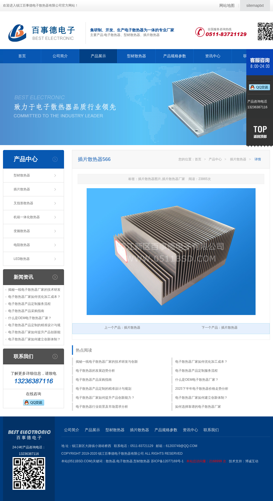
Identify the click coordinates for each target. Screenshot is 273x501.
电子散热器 (124, 461)
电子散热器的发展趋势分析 (95, 371)
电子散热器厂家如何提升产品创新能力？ (105, 398)
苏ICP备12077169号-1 (190, 461)
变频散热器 (22, 231)
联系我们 (211, 430)
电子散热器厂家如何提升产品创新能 (34, 332)
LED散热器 (22, 259)
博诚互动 (251, 461)
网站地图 (227, 5)
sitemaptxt (255, 5)
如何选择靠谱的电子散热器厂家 (198, 407)
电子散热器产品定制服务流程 (29, 304)
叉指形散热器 (23, 203)
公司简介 (60, 56)
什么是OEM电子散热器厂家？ (29, 318)
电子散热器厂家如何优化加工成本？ (34, 297)
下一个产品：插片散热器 (220, 327)
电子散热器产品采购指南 (26, 311)
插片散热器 (22, 189)
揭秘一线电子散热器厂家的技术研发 (34, 290)
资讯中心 (212, 56)
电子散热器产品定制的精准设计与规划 (103, 389)
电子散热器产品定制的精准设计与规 (34, 325)
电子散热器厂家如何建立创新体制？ (34, 339)
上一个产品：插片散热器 (122, 327)
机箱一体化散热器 (27, 217)
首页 (22, 56)
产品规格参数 (174, 56)
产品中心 (215, 159)
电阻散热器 (22, 245)
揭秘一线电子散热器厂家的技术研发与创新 (107, 362)
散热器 (111, 461)
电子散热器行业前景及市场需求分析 (102, 407)
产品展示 (98, 56)
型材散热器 (136, 56)
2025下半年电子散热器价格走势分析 (201, 389)
